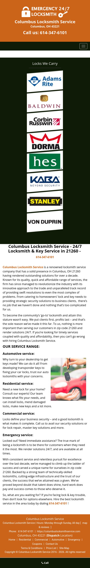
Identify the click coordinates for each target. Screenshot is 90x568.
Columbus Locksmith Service (23, 267)
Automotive (58, 539)
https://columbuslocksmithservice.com (58, 531)
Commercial (41, 539)
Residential (25, 539)
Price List (51, 548)
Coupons (37, 543)
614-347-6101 (53, 32)
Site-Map (64, 548)
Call (45, 562)
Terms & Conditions (32, 548)
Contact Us (52, 543)
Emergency (74, 539)
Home (12, 539)
